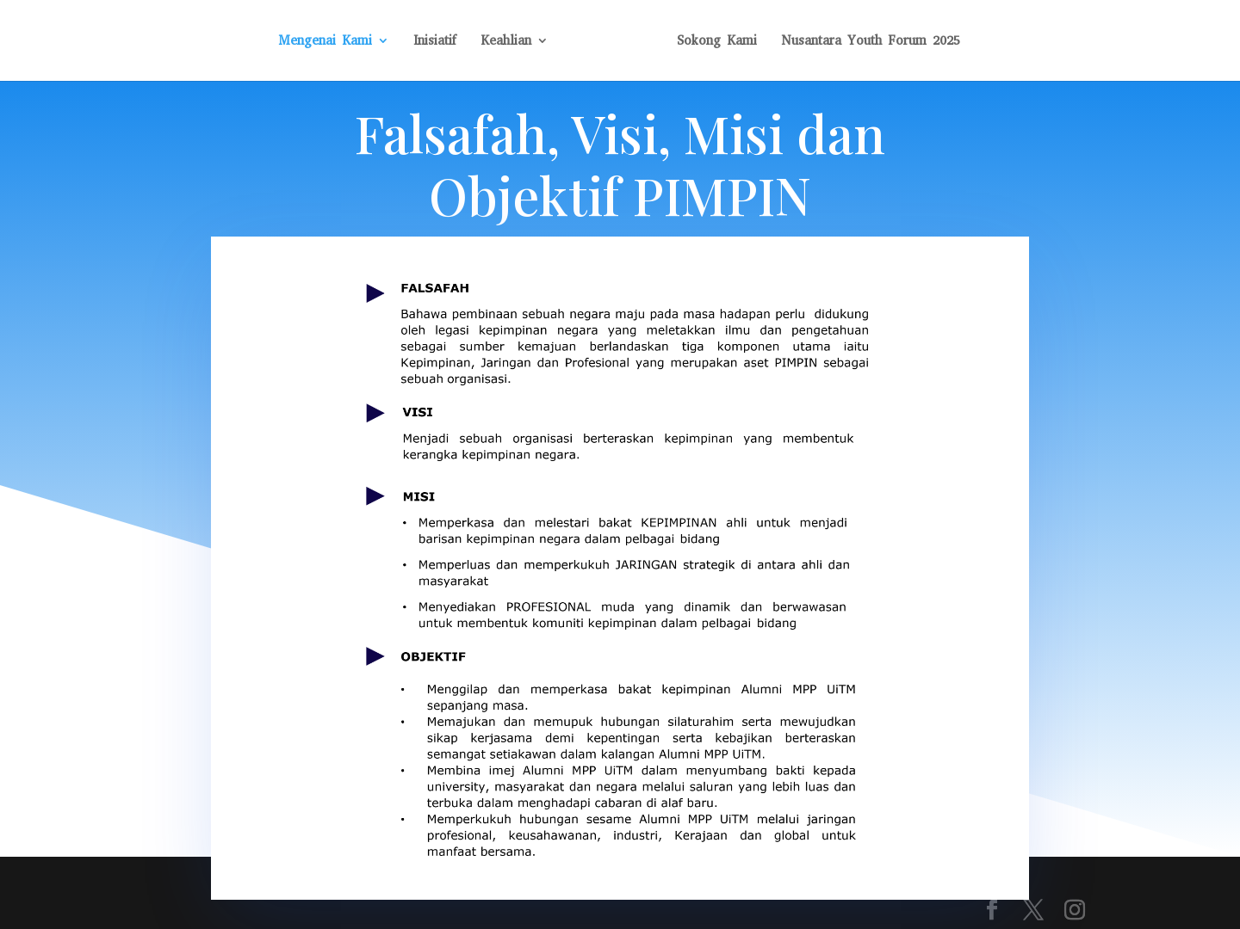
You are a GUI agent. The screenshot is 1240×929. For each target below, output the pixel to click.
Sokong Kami (717, 41)
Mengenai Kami (325, 41)
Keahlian (505, 41)
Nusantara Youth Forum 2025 (870, 41)
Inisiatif (434, 41)
